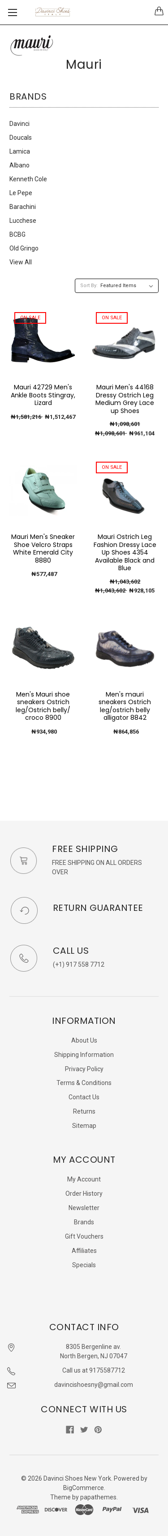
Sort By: (89, 285)
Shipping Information (84, 1054)
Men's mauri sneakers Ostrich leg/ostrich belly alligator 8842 (125, 706)
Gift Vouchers (84, 1236)
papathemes (98, 1497)
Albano (19, 165)
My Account (84, 1179)
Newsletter (84, 1207)
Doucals (20, 137)
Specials (84, 1265)
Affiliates (84, 1250)
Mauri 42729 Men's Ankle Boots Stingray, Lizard (43, 395)
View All (20, 262)
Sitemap (84, 1125)
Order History (84, 1193)
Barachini (22, 206)
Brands (84, 1222)
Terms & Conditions (84, 1082)
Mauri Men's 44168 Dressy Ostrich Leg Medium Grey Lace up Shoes (124, 399)
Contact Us (84, 1097)
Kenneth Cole (28, 179)
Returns (84, 1111)
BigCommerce (83, 1487)
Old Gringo (24, 248)
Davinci (19, 123)
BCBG (17, 234)
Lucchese (22, 220)
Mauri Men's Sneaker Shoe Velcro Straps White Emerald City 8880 (43, 548)
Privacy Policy (84, 1069)
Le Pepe (20, 192)
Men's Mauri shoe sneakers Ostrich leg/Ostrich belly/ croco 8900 (43, 706)
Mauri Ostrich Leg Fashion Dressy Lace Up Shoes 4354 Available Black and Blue (125, 552)
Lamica (19, 151)
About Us (84, 1040)
